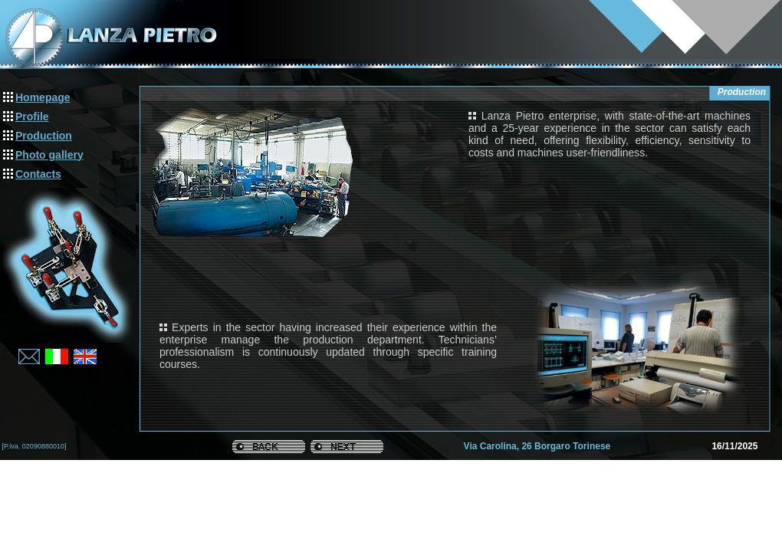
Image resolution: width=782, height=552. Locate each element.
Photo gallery (49, 155)
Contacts (38, 174)
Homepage (43, 97)
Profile (32, 116)
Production (43, 136)
